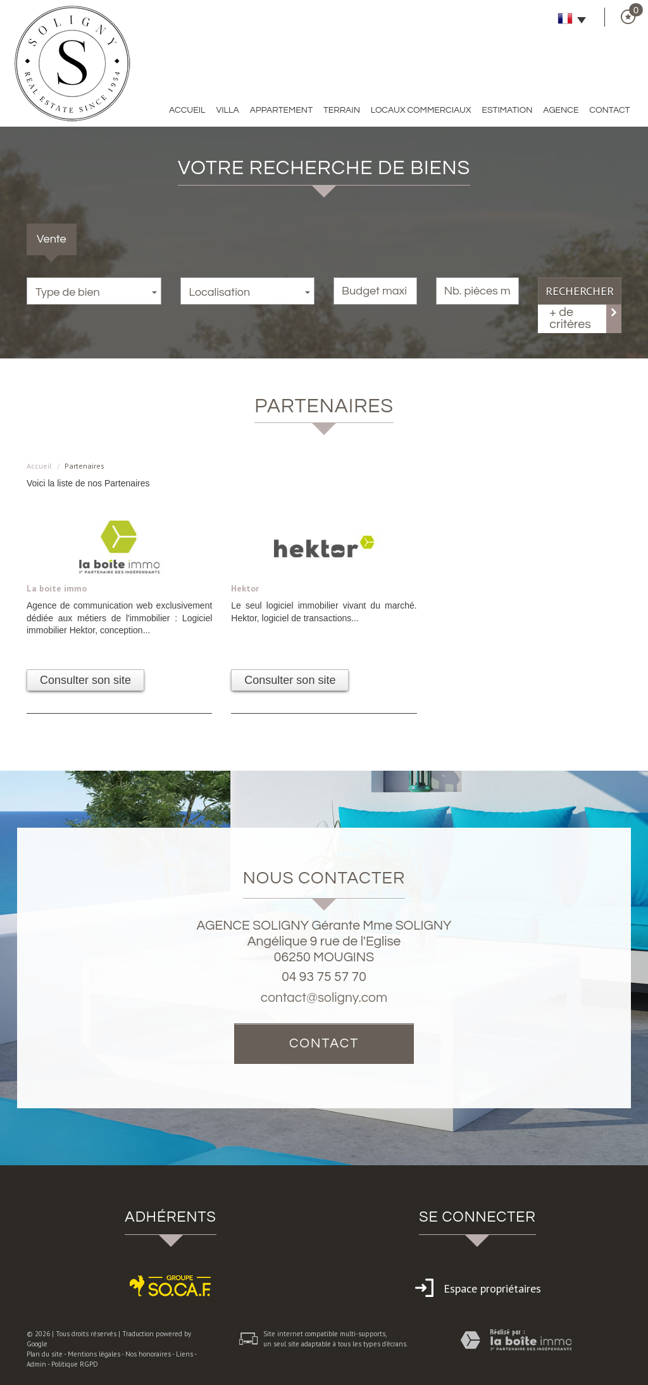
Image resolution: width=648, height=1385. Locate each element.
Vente (51, 239)
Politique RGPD (74, 1364)
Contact (609, 110)
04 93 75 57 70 (324, 976)
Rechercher (579, 290)
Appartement (281, 110)
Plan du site (45, 1354)
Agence (560, 110)
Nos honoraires (148, 1354)
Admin (36, 1364)
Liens (184, 1354)
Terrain (341, 110)
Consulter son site (85, 680)
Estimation (507, 110)
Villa (227, 110)
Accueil (187, 110)
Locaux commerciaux (421, 110)
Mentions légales (94, 1354)
